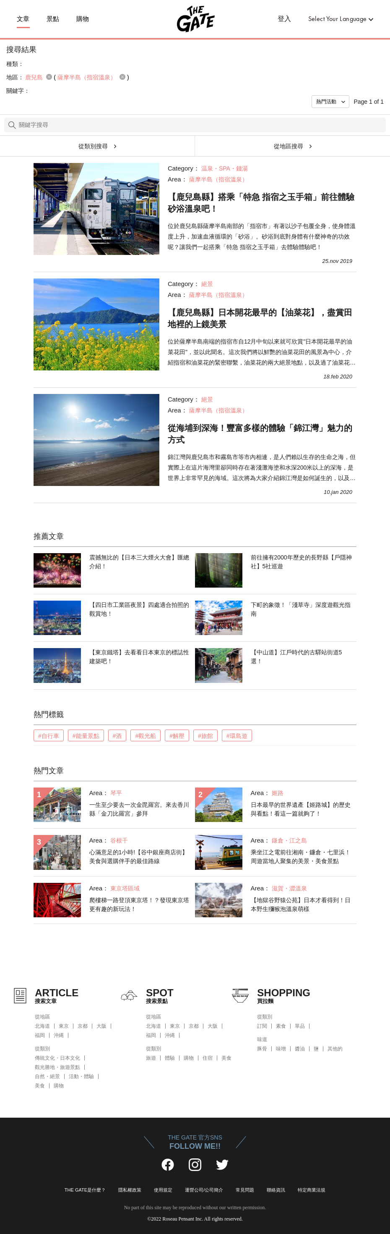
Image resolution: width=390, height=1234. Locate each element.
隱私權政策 (129, 1189)
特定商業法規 (311, 1189)
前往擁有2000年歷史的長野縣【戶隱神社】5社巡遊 (301, 562)
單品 (300, 1026)
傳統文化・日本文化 (57, 1058)
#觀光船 (145, 736)
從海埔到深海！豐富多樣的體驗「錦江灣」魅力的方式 (260, 433)
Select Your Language (337, 18)
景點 (53, 19)
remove (49, 77)
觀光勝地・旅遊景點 (57, 1067)
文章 (23, 19)
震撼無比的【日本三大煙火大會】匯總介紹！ (139, 562)
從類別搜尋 (93, 146)
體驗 (170, 1058)
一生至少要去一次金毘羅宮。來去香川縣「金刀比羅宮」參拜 (139, 809)
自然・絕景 (47, 1076)
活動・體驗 (81, 1076)
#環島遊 (236, 736)
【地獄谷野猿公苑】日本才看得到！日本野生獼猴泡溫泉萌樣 (301, 904)
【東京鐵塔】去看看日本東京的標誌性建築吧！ (139, 656)
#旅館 (205, 736)
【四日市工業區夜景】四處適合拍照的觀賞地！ (139, 609)
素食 (281, 1026)
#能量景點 (86, 736)
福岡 (40, 1035)
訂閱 (262, 1026)
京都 (83, 1026)
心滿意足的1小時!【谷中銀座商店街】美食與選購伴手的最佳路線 (138, 856)
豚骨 (262, 1049)
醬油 (300, 1049)
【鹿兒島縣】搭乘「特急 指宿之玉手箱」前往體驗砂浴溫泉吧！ (261, 202)
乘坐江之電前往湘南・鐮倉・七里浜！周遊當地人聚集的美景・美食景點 (301, 856)
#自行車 (48, 736)
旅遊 (151, 1058)
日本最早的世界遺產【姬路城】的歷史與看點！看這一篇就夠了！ (301, 809)
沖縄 (59, 1035)
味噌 (281, 1049)
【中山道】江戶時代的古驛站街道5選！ (296, 656)
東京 (64, 1026)
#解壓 (177, 736)
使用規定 (163, 1189)
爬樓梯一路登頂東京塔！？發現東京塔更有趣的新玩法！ (139, 904)
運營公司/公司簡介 (204, 1189)
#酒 (117, 736)
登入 (284, 18)
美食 (40, 1086)
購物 (82, 19)
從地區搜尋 (288, 146)
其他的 (335, 1049)
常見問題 (245, 1189)
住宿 (208, 1058)
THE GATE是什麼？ (85, 1189)
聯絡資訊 (276, 1189)
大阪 (101, 1026)
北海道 (42, 1026)
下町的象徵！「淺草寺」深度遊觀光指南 (301, 609)
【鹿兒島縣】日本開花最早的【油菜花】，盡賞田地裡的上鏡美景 (260, 318)
